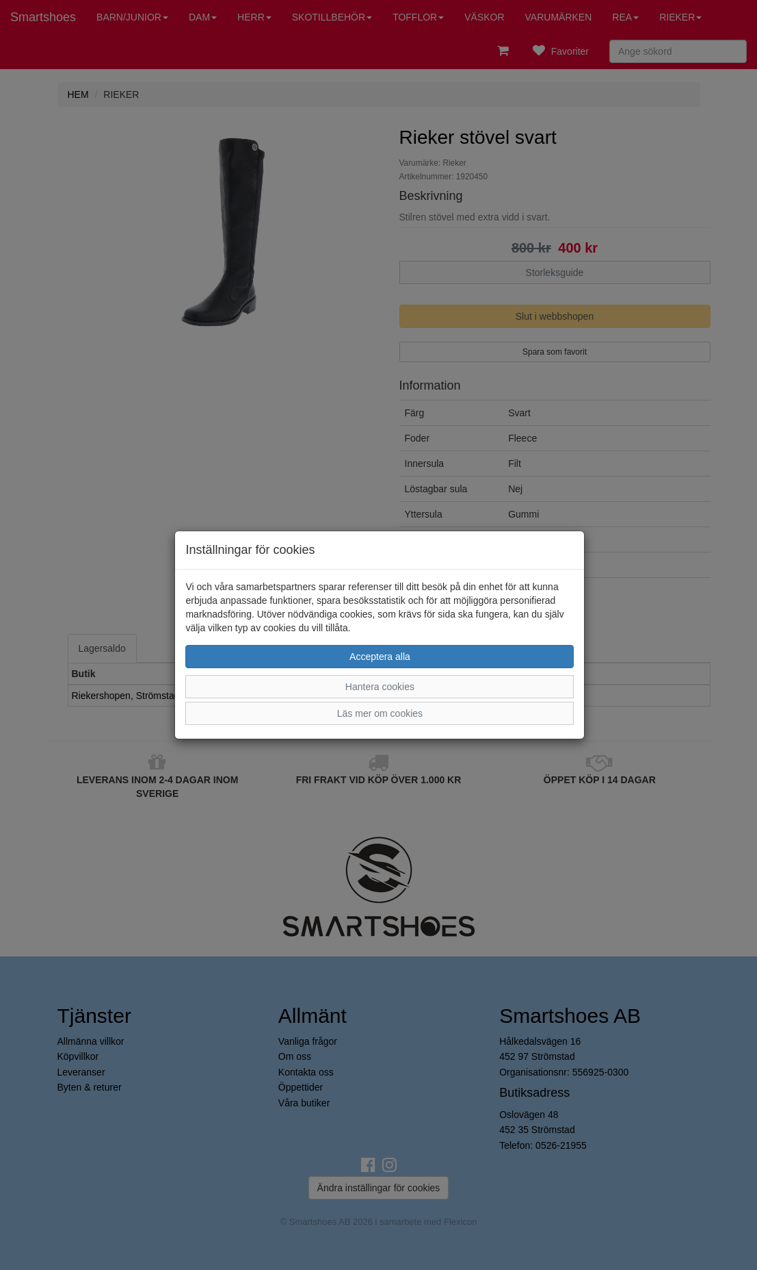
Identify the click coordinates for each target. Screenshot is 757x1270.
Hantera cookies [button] (379, 686)
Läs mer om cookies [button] (380, 713)
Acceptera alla (379, 656)
